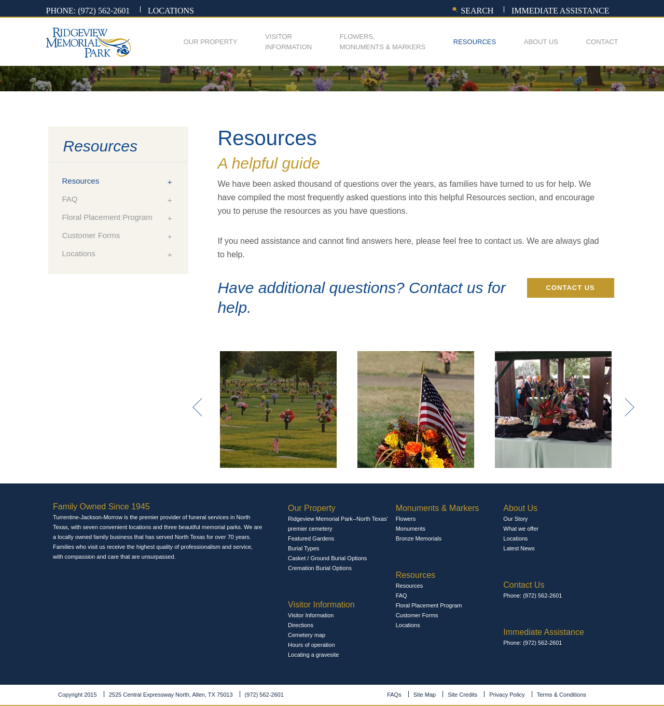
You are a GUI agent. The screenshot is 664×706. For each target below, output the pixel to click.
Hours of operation (311, 645)
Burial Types (303, 548)
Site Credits (462, 694)
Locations (171, 10)
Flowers (406, 519)
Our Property (211, 42)
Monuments (410, 528)
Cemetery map (306, 635)
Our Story (515, 519)
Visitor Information (311, 615)
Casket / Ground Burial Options (327, 558)
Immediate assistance (560, 10)
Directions (300, 625)
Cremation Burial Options (320, 568)
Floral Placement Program (107, 217)
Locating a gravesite (313, 655)
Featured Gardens (311, 538)
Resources (474, 42)
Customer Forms (91, 235)
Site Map (424, 694)
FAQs (394, 694)
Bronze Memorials (419, 538)
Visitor (288, 42)
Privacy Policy (506, 694)
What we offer (520, 528)
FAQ (70, 199)
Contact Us (570, 288)
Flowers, (382, 42)
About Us (541, 42)
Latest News (519, 548)
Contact (602, 42)
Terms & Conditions (561, 694)
